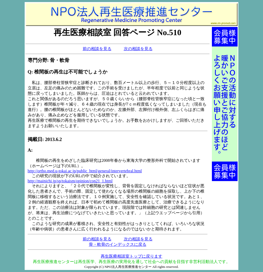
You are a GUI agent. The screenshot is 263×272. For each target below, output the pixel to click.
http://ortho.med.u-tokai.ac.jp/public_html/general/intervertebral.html (85, 171)
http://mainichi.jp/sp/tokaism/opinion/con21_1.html (70, 181)
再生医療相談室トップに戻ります (131, 256)
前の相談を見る (97, 48)
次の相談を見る (138, 48)
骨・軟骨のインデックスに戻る (117, 244)
